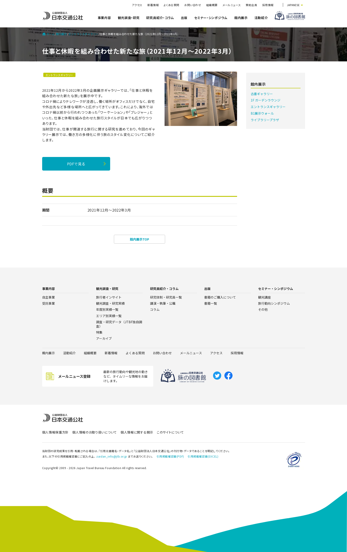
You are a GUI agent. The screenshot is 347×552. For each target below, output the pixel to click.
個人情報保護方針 (55, 432)
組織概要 (212, 5)
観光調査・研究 (129, 17)
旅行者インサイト (108, 297)
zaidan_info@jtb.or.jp (111, 456)
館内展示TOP (139, 239)
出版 (184, 17)
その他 (263, 309)
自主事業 (48, 297)
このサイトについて (170, 432)
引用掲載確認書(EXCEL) (203, 456)
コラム (155, 309)
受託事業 (48, 303)
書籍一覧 (210, 303)
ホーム (48, 34)
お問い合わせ (192, 5)
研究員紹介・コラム (160, 17)
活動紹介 (261, 17)
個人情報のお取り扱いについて (94, 432)
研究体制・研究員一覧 (166, 297)
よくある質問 (171, 5)
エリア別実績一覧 (108, 315)
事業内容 (104, 17)
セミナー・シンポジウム (211, 17)
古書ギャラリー (262, 94)
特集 (99, 332)
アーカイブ (104, 338)
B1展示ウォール (262, 113)
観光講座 (264, 297)
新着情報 (153, 5)
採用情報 (268, 5)
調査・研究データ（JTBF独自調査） (119, 324)
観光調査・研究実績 (110, 303)
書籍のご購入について (220, 297)
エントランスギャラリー (83, 34)
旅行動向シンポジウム (274, 303)
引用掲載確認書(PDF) (170, 456)
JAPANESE (293, 5)
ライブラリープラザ (265, 120)
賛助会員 (251, 5)
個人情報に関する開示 (137, 432)
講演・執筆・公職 (162, 303)
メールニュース (232, 5)
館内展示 (241, 17)
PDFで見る (76, 163)
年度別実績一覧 (107, 309)
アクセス (137, 5)
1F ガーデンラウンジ (265, 100)
